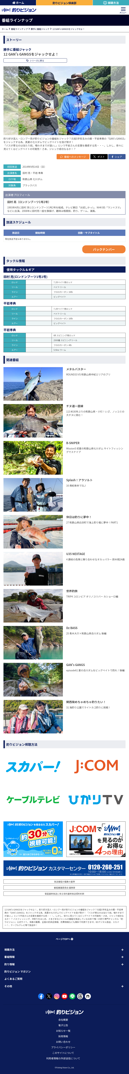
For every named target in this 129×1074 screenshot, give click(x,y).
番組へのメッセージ (73, 156)
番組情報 (9, 957)
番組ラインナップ (19, 28)
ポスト (99, 156)
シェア (117, 156)
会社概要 (63, 1019)
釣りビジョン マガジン (17, 971)
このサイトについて (63, 1053)
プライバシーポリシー (63, 1047)
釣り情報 (9, 964)
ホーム (18, 3)
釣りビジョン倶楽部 (64, 3)
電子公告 (63, 1025)
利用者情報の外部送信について (63, 1058)
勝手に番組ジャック (40, 28)
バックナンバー (104, 249)
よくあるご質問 (13, 978)
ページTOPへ (64, 939)
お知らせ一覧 (63, 1030)
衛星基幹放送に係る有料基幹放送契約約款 (64, 893)
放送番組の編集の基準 (64, 881)
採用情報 (63, 1036)
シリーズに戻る (35, 60)
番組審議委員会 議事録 (64, 887)
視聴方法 (111, 3)
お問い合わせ (63, 1041)
